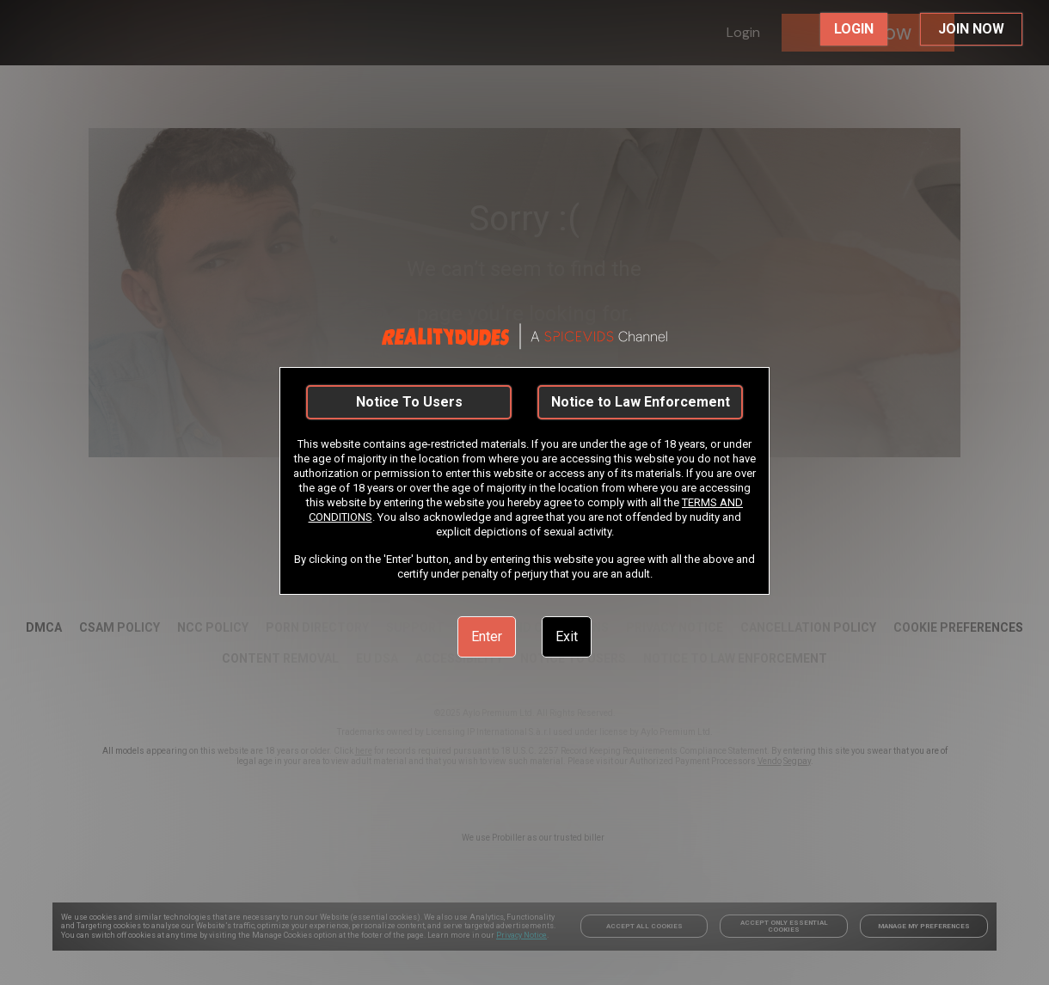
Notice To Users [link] (409, 402)
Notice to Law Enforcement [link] (640, 402)
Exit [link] (566, 636)
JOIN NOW (971, 29)
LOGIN (854, 29)
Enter (486, 636)
